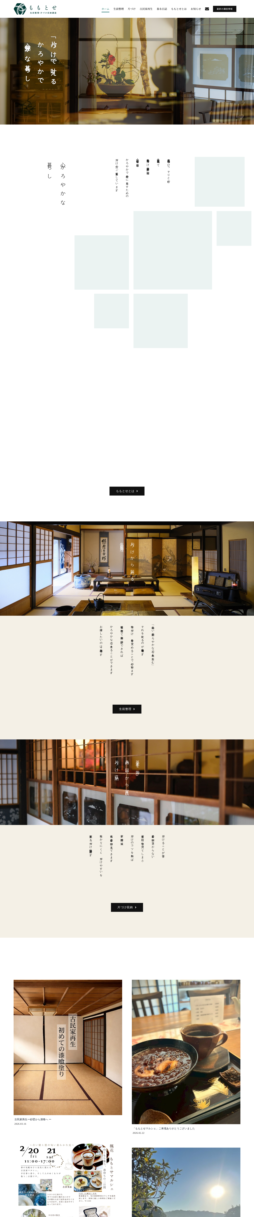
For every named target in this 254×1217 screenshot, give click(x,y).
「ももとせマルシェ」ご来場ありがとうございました (164, 1128)
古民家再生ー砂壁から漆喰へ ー (32, 1119)
